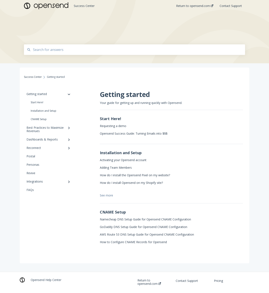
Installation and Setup (43, 111)
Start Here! (37, 102)
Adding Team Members (116, 168)
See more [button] (106, 195)
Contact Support (187, 280)
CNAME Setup (39, 119)
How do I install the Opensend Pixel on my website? (135, 175)
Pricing (218, 280)
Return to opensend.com (149, 282)
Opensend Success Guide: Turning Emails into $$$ (133, 133)
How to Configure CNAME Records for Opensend (133, 242)
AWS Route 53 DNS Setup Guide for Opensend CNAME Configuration (147, 234)
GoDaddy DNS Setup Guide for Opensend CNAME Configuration (143, 227)
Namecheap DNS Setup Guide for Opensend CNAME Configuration (145, 219)
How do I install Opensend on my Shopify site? (131, 183)
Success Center (84, 6)
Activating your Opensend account (123, 160)
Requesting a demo (113, 126)
